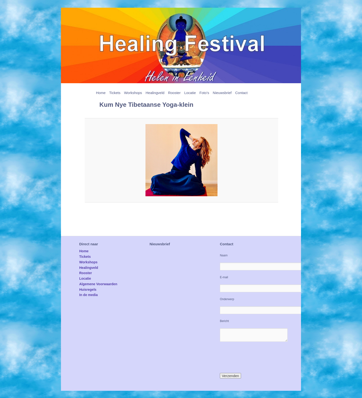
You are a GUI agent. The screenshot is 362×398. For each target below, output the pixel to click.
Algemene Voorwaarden (98, 284)
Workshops (133, 93)
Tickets (115, 93)
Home (101, 93)
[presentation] (256, 357)
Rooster (174, 93)
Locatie (190, 93)
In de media (88, 295)
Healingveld (154, 93)
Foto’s (204, 93)
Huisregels (88, 289)
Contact (241, 93)
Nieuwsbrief (222, 93)
